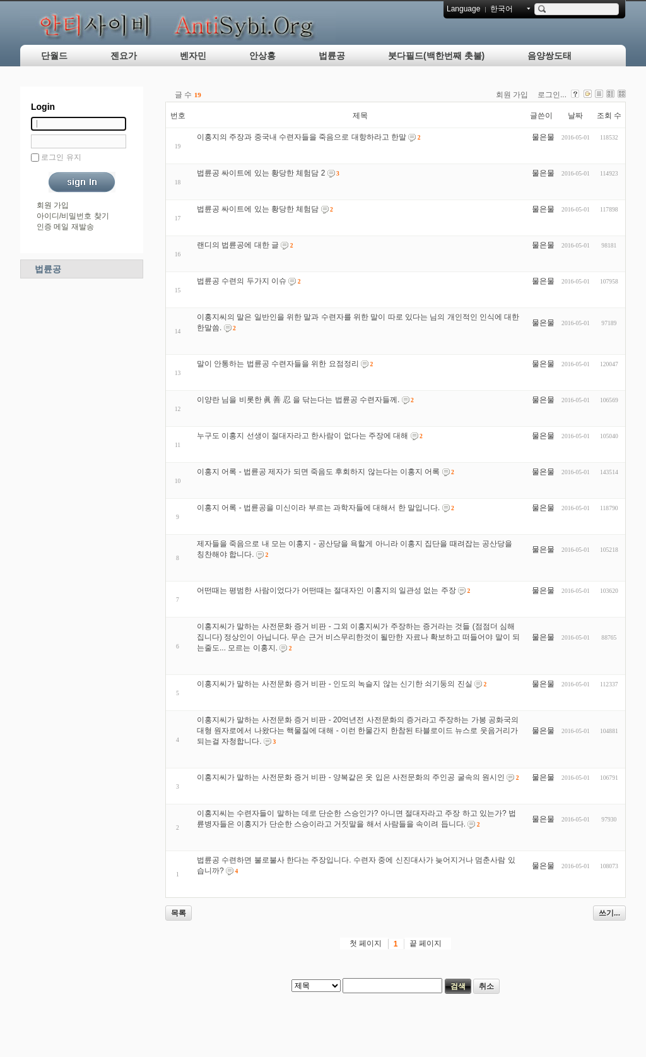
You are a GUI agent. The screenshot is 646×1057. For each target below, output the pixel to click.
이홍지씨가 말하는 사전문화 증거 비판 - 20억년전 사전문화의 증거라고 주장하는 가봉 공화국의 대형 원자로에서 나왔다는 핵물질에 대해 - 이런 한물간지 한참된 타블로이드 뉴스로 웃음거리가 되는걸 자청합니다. (358, 730)
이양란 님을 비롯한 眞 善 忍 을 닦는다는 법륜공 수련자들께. (298, 399)
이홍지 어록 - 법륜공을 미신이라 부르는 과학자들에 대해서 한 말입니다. (318, 507)
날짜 (575, 115)
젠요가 (123, 56)
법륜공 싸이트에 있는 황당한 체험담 (258, 209)
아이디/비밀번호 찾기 (73, 216)
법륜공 (332, 56)
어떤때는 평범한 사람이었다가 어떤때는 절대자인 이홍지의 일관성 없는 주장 (326, 590)
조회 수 (609, 115)
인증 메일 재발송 (65, 226)
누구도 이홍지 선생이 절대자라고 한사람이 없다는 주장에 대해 (302, 435)
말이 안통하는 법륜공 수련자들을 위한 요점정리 (278, 363)
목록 (178, 913)
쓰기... (609, 913)
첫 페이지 (365, 943)
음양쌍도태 (549, 56)
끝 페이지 (425, 943)
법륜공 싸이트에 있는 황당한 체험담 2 (261, 173)
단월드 (54, 56)
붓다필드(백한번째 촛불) (436, 56)
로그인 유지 (61, 157)
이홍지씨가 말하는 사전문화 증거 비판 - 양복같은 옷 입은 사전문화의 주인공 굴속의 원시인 (351, 777)
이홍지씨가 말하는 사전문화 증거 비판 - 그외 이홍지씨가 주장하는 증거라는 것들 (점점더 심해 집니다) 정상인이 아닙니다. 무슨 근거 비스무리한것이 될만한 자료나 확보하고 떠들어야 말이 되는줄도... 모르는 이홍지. (358, 637)
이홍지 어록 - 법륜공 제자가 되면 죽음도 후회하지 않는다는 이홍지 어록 (318, 471)
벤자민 (193, 56)
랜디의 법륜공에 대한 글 (238, 245)
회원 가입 (53, 205)
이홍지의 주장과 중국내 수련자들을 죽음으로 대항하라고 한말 (301, 137)
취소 (486, 986)
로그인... (552, 94)
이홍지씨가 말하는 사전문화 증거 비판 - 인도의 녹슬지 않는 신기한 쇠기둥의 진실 (335, 683)
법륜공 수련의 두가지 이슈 (241, 281)
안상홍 (262, 56)
